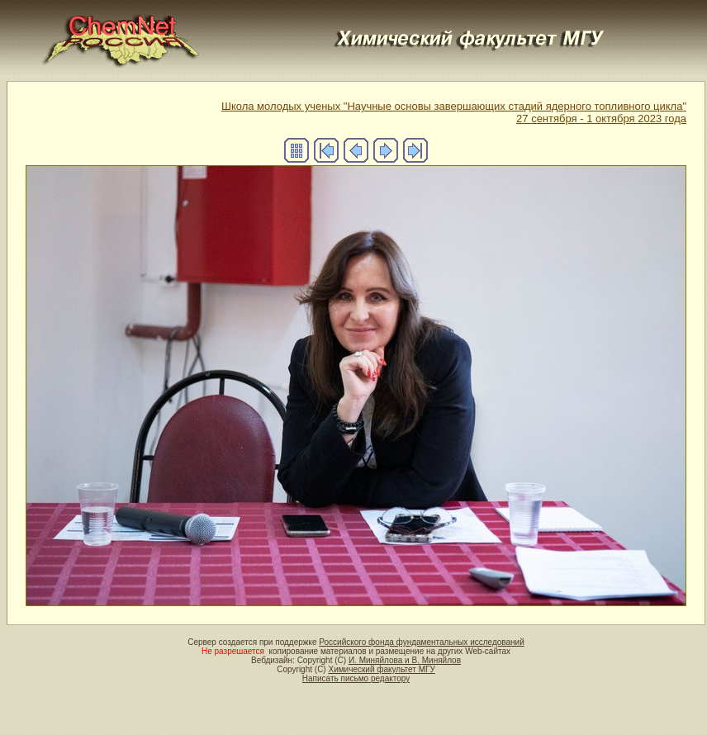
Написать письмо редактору (356, 678)
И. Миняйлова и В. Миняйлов (405, 660)
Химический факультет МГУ (381, 669)
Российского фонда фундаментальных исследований (421, 642)
